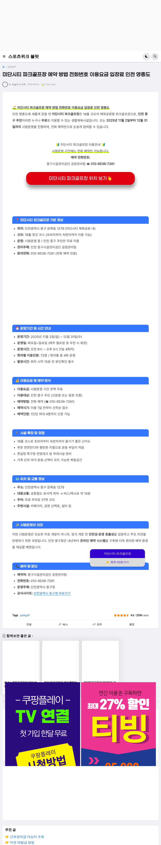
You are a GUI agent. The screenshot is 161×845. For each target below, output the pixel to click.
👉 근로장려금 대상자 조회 (24, 837)
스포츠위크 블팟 (23, 56)
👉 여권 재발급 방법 (19, 842)
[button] (5, 56)
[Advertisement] (80, 25)
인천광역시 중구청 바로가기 (52, 593)
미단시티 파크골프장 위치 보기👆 (80, 178)
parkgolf (12, 67)
